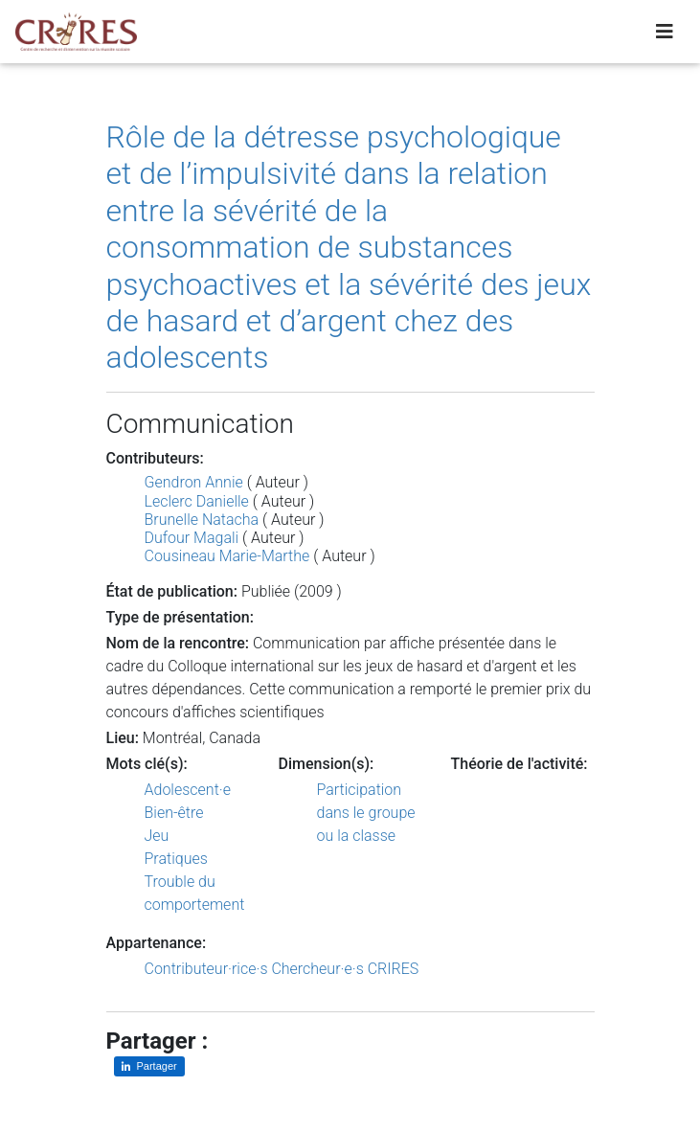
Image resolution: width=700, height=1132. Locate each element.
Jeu (157, 835)
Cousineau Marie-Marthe (227, 556)
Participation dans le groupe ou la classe (366, 813)
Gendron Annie (194, 482)
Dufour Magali (192, 538)
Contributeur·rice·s (206, 969)
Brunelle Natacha (202, 519)
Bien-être (174, 813)
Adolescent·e (188, 790)
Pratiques (176, 858)
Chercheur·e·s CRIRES (344, 969)
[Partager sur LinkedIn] (149, 1066)
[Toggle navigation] (664, 35)
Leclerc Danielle (197, 501)
